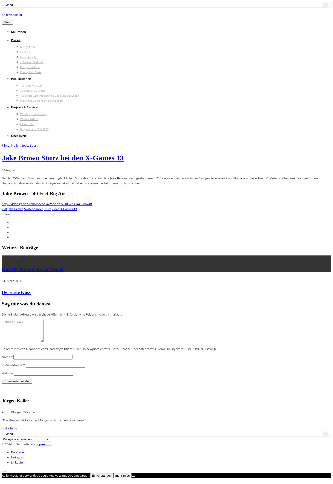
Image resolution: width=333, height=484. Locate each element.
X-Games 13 (68, 209)
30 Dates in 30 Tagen (32, 90)
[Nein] (133, 480)
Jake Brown (15, 209)
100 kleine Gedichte (31, 62)
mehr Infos (9, 432)
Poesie (15, 40)
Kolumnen (18, 32)
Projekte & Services (25, 107)
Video (56, 209)
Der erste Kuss (16, 292)
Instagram (18, 461)
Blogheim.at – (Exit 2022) (34, 129)
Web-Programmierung (33, 114)
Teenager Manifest (31, 85)
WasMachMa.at (29, 119)
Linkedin (17, 466)
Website (7, 377)
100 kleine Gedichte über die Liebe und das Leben (49, 95)
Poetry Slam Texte (30, 72)
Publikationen (21, 79)
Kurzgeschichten (30, 67)
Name (7, 361)
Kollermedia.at (12, 15)
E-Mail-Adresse (13, 369)
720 (4, 209)
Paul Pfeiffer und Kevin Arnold (32, 269)
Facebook (17, 456)
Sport (34, 145)
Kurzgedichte (28, 47)
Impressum (43, 448)
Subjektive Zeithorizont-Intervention (41, 100)
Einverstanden (102, 479)
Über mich (18, 136)
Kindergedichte (29, 57)
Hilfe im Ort (27, 124)
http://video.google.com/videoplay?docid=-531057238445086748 (47, 204)
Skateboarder (33, 209)
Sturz (47, 209)
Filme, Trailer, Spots (15, 145)
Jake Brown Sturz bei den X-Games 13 (63, 158)
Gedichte (25, 52)
